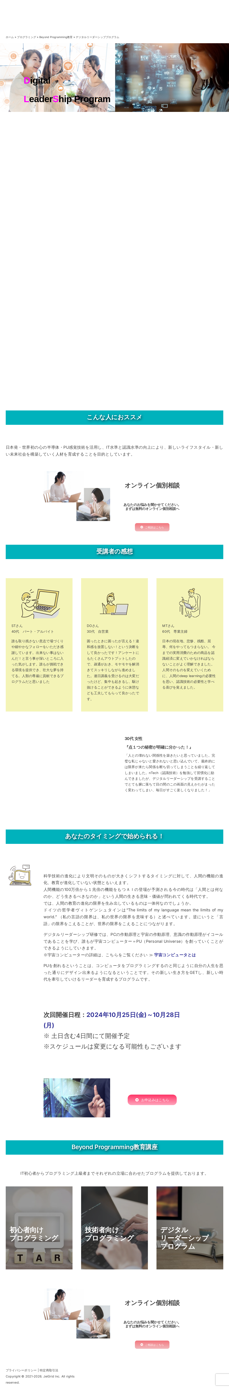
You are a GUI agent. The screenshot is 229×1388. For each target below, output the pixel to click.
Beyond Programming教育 (56, 37)
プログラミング (26, 37)
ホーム (10, 37)
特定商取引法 (49, 1370)
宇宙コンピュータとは (175, 954)
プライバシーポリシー (21, 1370)
